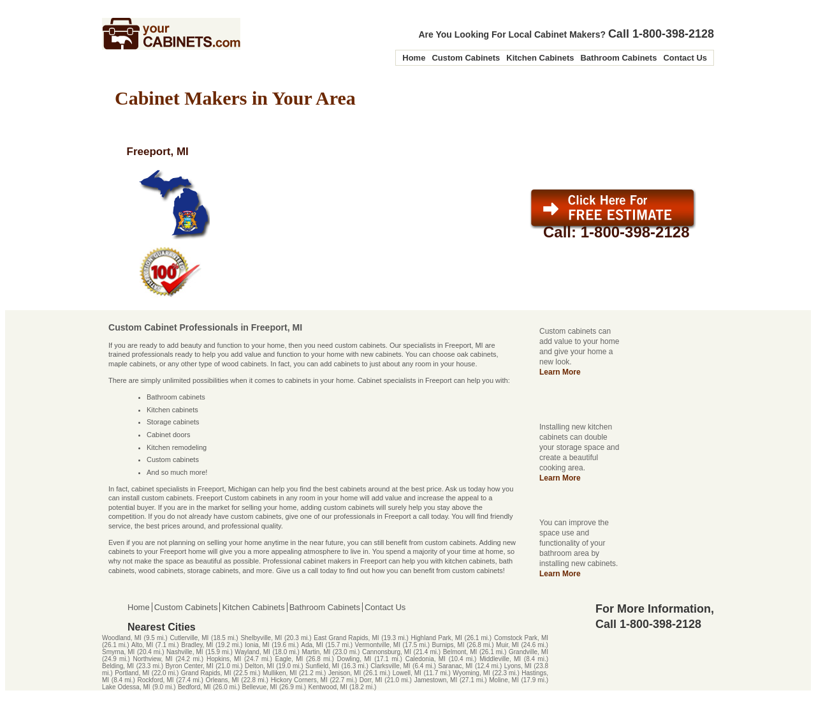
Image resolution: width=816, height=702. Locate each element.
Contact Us (685, 58)
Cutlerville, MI (189, 637)
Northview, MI (153, 658)
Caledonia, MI (425, 658)
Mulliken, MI (280, 672)
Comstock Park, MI (521, 637)
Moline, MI (503, 679)
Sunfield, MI (322, 665)
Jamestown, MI (436, 679)
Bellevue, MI (259, 687)
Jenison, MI (344, 672)
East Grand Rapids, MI (346, 637)
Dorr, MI (371, 679)
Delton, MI (259, 665)
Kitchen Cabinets (540, 58)
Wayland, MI (252, 651)
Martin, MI (316, 651)
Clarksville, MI (390, 665)
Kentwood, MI (328, 687)
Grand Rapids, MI (206, 672)
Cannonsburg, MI (386, 651)
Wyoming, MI (471, 672)
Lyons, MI (518, 665)
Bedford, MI (194, 687)
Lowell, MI (407, 672)
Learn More (560, 372)
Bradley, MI (197, 644)
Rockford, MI (156, 679)
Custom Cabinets (466, 58)
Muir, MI (507, 644)
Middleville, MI (500, 658)
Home (413, 58)
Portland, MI (132, 672)
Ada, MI (312, 644)
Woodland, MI (122, 637)
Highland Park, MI (436, 637)
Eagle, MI (289, 658)
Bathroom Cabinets (618, 58)
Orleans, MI (222, 679)
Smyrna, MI (118, 651)
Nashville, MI (184, 651)
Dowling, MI (354, 658)
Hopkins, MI (224, 658)
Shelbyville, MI (261, 637)
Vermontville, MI (377, 644)
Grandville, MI (528, 651)
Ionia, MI (257, 644)
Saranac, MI (455, 665)
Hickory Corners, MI (299, 679)
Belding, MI (118, 665)
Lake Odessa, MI (126, 687)
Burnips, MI (448, 644)
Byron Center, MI (189, 665)
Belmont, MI (460, 651)
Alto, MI (142, 644)
